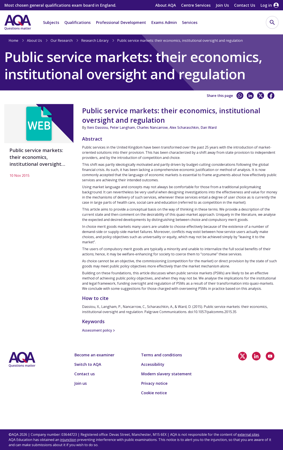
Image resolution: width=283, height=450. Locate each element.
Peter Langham (122, 127)
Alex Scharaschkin (184, 127)
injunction (68, 439)
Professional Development (121, 22)
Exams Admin (164, 22)
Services (189, 22)
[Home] (17, 22)
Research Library (95, 40)
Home (13, 40)
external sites (248, 434)
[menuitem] (272, 22)
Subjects (51, 22)
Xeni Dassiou (97, 127)
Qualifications (77, 22)
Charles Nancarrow (152, 127)
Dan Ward (209, 127)
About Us (34, 40)
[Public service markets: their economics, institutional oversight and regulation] (38, 143)
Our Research (62, 40)
